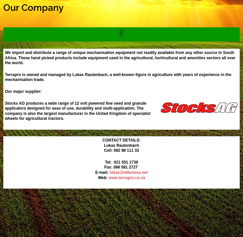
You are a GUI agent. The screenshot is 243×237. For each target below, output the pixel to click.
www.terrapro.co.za (127, 177)
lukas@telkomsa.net (128, 172)
